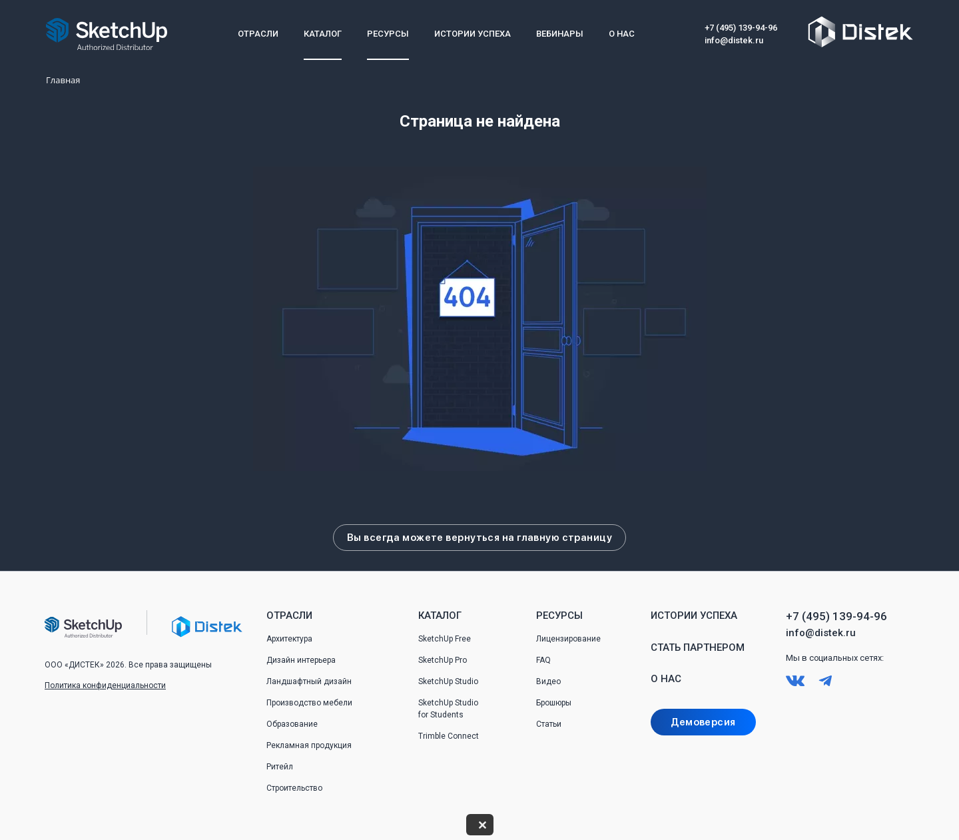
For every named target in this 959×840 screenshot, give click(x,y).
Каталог (323, 34)
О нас (622, 34)
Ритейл (279, 766)
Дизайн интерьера (301, 660)
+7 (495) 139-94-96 (741, 28)
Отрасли (258, 34)
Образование (292, 724)
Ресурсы (388, 34)
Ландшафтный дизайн (309, 681)
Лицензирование (568, 638)
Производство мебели (309, 702)
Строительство (294, 788)
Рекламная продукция (309, 745)
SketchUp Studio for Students (448, 708)
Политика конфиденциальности (105, 685)
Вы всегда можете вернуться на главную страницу (479, 538)
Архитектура (289, 638)
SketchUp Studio (448, 681)
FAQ (543, 660)
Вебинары (559, 34)
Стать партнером (698, 647)
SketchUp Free (444, 638)
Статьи (548, 724)
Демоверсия (703, 722)
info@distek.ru (734, 40)
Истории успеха (472, 34)
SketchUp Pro (442, 660)
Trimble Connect (448, 736)
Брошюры (553, 702)
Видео (548, 681)
